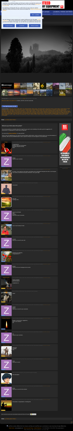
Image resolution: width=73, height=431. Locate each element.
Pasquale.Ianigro (55, 113)
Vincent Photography (54, 114)
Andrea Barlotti (64, 108)
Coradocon (54, 109)
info (66, 168)
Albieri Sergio (34, 108)
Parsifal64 (49, 113)
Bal (18, 109)
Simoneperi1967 (23, 114)
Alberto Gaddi (16, 108)
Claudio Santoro (48, 109)
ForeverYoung (17, 110)
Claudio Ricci (42, 109)
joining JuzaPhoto (13, 133)
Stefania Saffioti (34, 114)
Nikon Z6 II (4, 100)
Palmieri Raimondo (29, 113)
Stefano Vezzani (40, 114)
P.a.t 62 (23, 113)
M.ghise (41, 111)
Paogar (34, 113)
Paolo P (45, 113)
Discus (8, 110)
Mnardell (65, 111)
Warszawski (61, 114)
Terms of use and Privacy (28, 428)
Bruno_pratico (22, 109)
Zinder (24, 98)
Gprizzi (21, 111)
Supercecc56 (47, 114)
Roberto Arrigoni (65, 113)
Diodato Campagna (6, 250)
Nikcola (69, 111)
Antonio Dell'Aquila (10, 109)
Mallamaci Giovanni (48, 111)
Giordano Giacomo (62, 110)
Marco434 (54, 111)
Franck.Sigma (29, 110)
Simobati (17, 114)
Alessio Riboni (57, 108)
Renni (60, 113)
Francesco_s (23, 110)
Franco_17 (34, 110)
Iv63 (30, 111)
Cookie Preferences (37, 428)
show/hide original (46, 142)
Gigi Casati (45, 110)
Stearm (28, 114)
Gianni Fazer (39, 110)
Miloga (61, 111)
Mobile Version (11, 428)
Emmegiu (12, 110)
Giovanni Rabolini (7, 111)
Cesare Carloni (28, 109)
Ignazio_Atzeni (26, 111)
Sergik (14, 114)
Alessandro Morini (41, 108)
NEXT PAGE (13, 119)
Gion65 (56, 110)
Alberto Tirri (22, 108)
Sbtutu (3, 114)
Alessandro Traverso (50, 108)
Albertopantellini (28, 108)
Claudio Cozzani (35, 109)
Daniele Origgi (60, 109)
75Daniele (11, 108)
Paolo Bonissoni (40, 113)
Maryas (58, 111)
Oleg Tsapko (10, 113)
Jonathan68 (34, 111)
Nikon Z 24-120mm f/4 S (11, 100)
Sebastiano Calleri (8, 114)
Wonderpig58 (4, 115)
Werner (66, 114)
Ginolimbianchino (51, 110)
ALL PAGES (6, 119)
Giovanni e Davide (15, 111)
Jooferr (38, 111)
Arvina (15, 109)
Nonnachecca (4, 113)
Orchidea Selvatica (17, 113)
